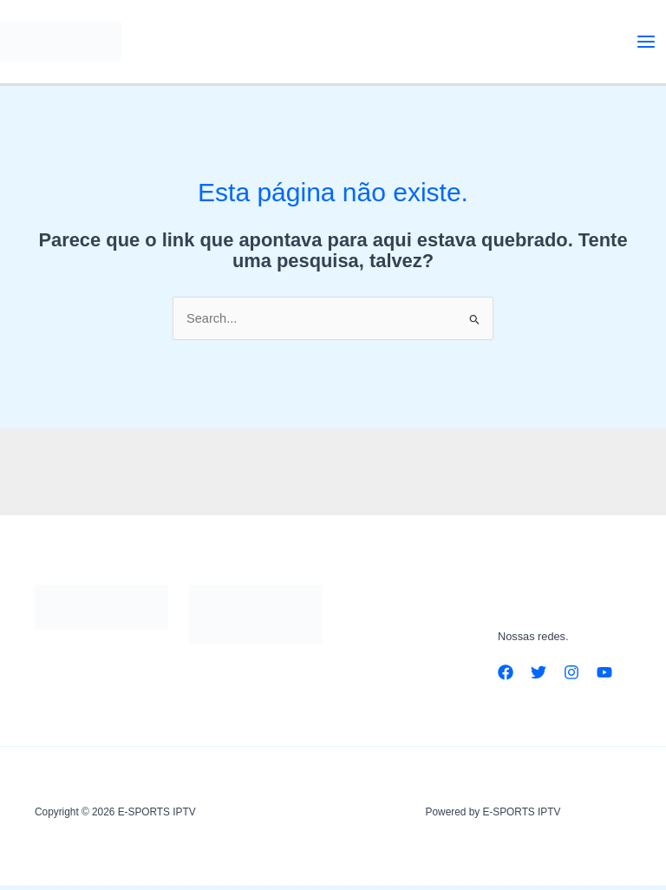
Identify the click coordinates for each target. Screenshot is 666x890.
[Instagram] (571, 677)
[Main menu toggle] (646, 43)
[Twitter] (538, 677)
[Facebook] (505, 677)
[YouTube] (604, 677)
